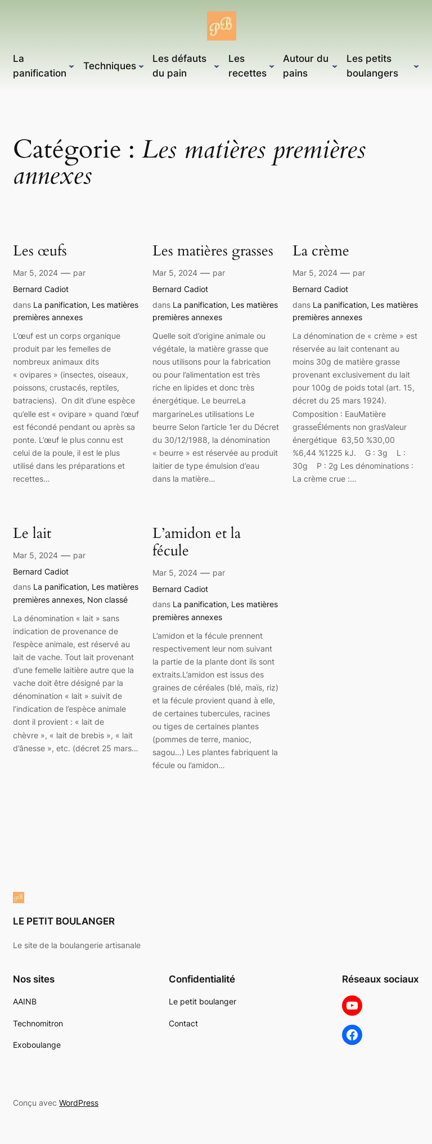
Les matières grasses (212, 251)
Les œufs (40, 251)
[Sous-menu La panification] (71, 66)
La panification (60, 304)
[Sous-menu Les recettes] (271, 66)
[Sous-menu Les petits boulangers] (416, 66)
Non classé (107, 599)
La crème (320, 251)
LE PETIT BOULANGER (64, 921)
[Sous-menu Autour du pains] (335, 66)
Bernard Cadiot (41, 289)
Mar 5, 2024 (35, 272)
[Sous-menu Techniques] (141, 66)
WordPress (78, 1102)
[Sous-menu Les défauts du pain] (216, 66)
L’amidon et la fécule (196, 542)
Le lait (32, 533)
